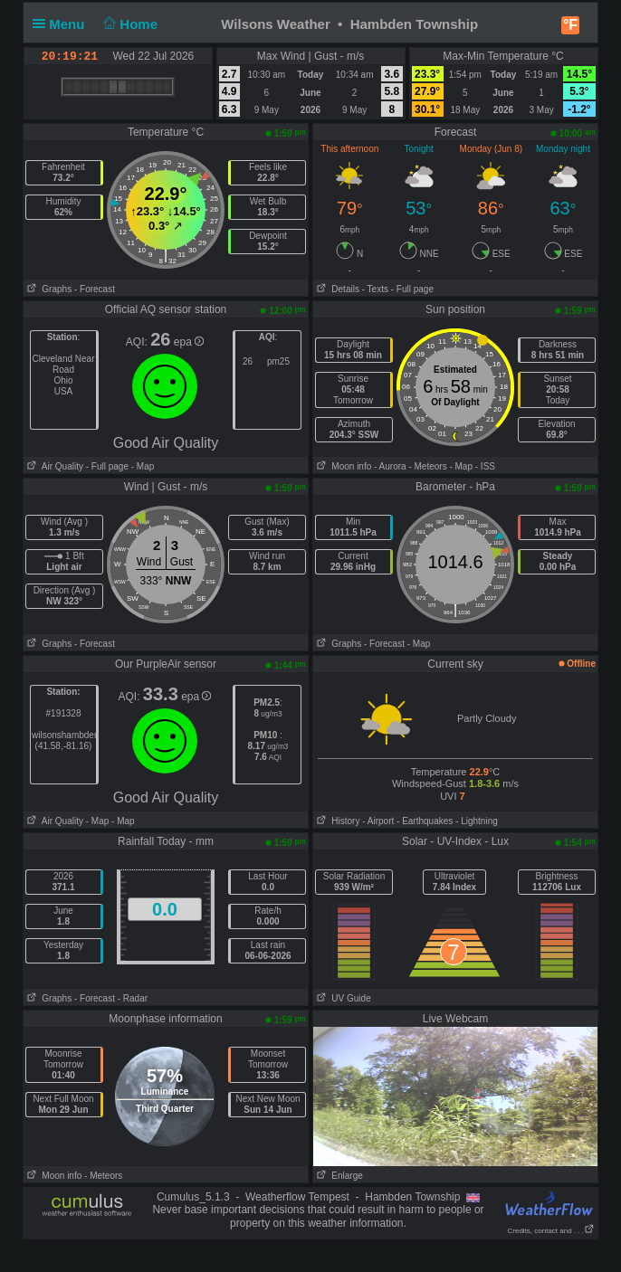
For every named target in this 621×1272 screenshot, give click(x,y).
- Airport (378, 821)
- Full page (412, 289)
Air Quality (53, 466)
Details (336, 289)
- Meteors (427, 466)
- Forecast (94, 289)
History (336, 821)
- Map (141, 466)
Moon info (342, 466)
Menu (62, 24)
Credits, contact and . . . (551, 1231)
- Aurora (390, 466)
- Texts (375, 289)
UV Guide (342, 998)
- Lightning (476, 821)
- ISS (485, 466)
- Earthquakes (424, 821)
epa (189, 342)
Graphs (48, 289)
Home (129, 24)
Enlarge (338, 1176)
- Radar (133, 998)
